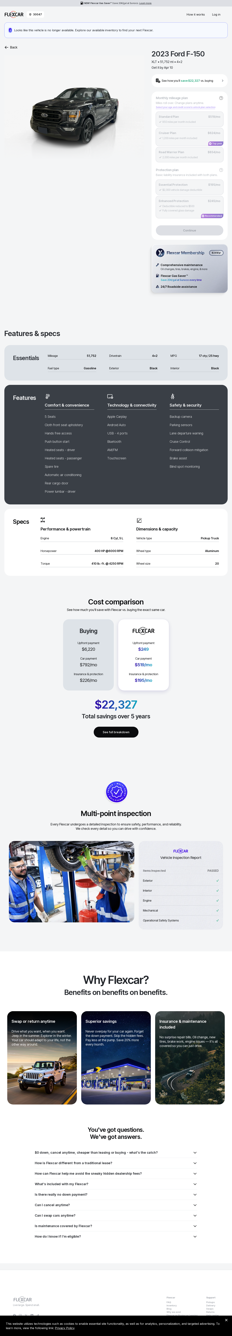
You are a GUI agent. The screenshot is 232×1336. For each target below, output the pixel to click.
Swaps (210, 1308)
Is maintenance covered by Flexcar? (116, 1226)
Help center (212, 1315)
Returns (210, 1312)
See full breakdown (116, 732)
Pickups (210, 1302)
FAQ (169, 1302)
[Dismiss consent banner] (226, 1320)
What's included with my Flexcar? (116, 1184)
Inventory (172, 1305)
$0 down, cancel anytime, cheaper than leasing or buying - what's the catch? (116, 1152)
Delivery (210, 1305)
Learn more (145, 3)
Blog (169, 1308)
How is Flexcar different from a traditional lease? (116, 1163)
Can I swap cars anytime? (116, 1215)
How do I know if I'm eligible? (116, 1236)
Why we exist (174, 1312)
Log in (216, 14)
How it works (196, 14)
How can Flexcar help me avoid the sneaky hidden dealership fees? (116, 1173)
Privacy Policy (64, 1328)
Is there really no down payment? (116, 1194)
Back (10, 47)
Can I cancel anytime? (116, 1205)
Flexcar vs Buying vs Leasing (182, 1315)
